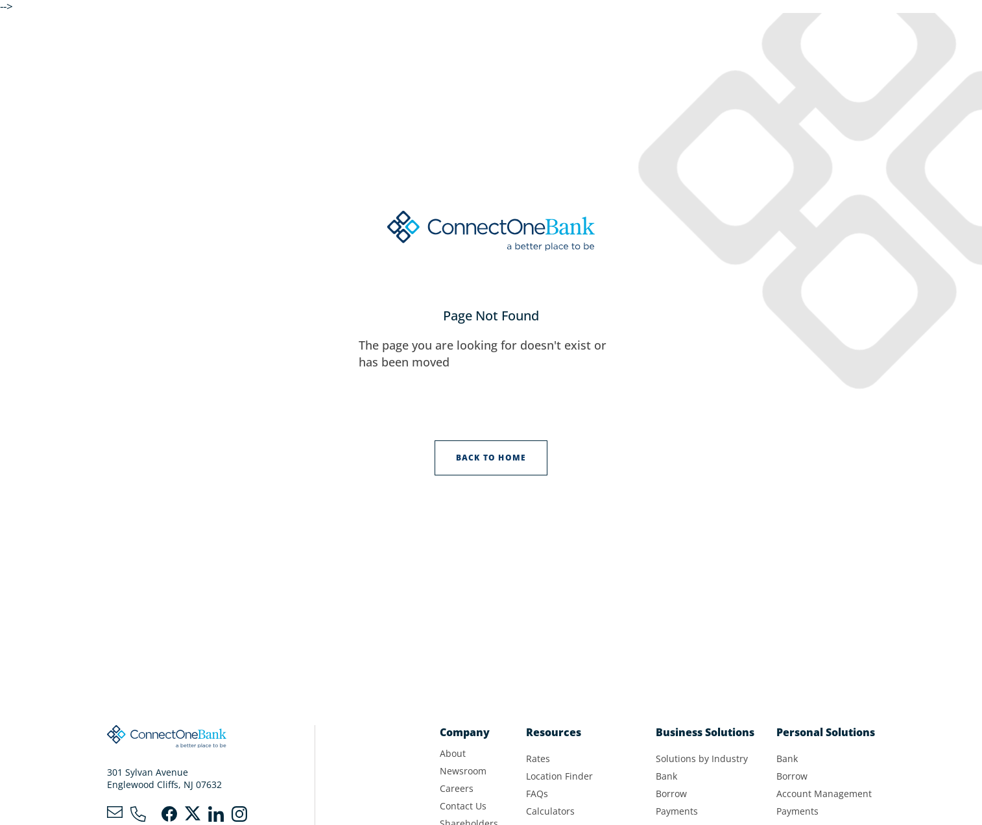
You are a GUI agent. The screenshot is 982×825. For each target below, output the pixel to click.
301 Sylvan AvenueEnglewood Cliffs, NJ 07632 (164, 778)
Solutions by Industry (702, 758)
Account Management (824, 793)
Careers (456, 788)
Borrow (671, 793)
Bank (666, 776)
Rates (538, 758)
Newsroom (463, 771)
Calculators (550, 811)
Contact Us (463, 806)
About (453, 753)
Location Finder (559, 776)
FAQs (537, 793)
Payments (677, 811)
